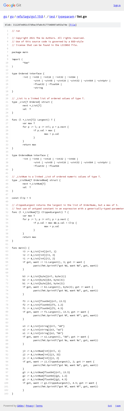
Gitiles (20, 405)
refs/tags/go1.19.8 (30, 16)
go (5, 16)
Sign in (117, 5)
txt (110, 405)
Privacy (29, 405)
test (52, 16)
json (118, 405)
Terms (39, 405)
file (72, 24)
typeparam (66, 16)
